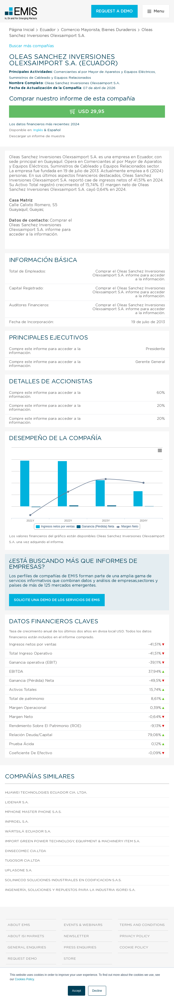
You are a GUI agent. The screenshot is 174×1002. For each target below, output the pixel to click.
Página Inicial (21, 30)
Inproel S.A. (17, 821)
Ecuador (48, 30)
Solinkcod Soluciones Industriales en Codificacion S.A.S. (63, 880)
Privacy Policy (135, 936)
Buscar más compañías (31, 46)
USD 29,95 (87, 111)
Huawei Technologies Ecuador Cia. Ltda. (46, 792)
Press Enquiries (80, 947)
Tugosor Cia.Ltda (22, 860)
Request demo (22, 958)
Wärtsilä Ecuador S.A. (28, 831)
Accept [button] (76, 990)
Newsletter (76, 936)
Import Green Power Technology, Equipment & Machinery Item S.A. (72, 841)
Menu (155, 11)
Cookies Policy (24, 979)
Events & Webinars (83, 925)
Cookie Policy (134, 947)
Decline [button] (97, 990)
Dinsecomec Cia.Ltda (25, 851)
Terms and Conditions (142, 925)
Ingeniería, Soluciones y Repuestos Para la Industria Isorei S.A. (70, 890)
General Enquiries (27, 947)
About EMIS (19, 925)
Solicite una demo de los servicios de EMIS (57, 600)
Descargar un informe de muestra (37, 136)
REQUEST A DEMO (114, 11)
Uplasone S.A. (18, 870)
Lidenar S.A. (17, 802)
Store (70, 958)
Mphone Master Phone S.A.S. (33, 812)
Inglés (38, 130)
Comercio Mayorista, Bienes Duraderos (98, 30)
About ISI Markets (26, 936)
